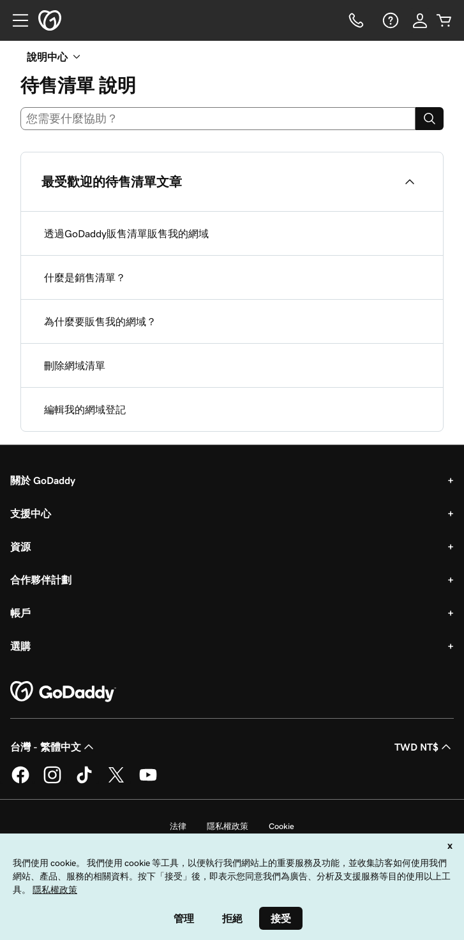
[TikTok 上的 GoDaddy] (84, 781)
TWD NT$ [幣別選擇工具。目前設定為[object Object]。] (424, 746)
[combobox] (218, 118)
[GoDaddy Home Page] (63, 692)
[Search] (429, 118)
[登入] (420, 20)
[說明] (389, 20)
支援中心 (30, 513)
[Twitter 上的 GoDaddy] (116, 781)
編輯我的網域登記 (85, 409)
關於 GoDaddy (42, 480)
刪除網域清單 (74, 365)
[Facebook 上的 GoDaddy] (20, 781)
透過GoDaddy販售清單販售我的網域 (126, 233)
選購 (20, 646)
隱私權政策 (227, 826)
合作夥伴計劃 (40, 580)
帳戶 (20, 613)
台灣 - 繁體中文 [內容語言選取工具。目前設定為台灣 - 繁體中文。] (53, 746)
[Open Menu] (15, 20)
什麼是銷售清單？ (85, 277)
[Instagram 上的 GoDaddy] (52, 781)
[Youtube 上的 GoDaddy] (148, 781)
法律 (178, 826)
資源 (20, 546)
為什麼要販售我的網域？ (100, 321)
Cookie (281, 826)
